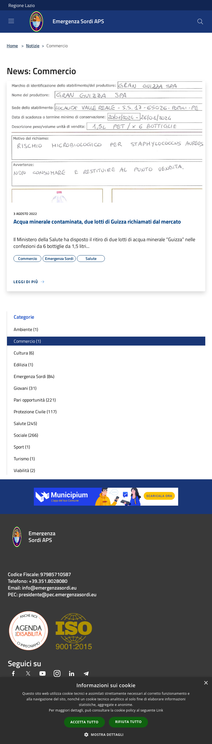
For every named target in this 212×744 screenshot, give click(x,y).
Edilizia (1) (23, 364)
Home (12, 45)
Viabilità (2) (24, 470)
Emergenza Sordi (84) (34, 376)
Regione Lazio (21, 5)
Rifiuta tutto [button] (128, 721)
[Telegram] (86, 674)
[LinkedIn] (71, 674)
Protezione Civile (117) (35, 411)
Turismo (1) (24, 458)
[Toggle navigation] (11, 21)
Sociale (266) (26, 435)
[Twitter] (28, 674)
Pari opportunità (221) (35, 399)
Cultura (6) (24, 352)
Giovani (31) (25, 388)
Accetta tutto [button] (84, 722)
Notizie (32, 45)
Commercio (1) (27, 341)
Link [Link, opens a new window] (159, 710)
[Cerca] (200, 21)
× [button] (206, 683)
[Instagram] (57, 674)
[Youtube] (42, 674)
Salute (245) (25, 423)
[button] (106, 734)
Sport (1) (22, 446)
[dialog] (106, 710)
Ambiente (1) (26, 329)
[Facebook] (13, 674)
